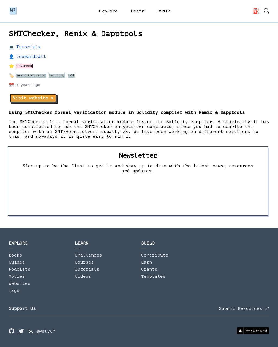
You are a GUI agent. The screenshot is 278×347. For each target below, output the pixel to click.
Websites (19, 283)
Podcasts (19, 269)
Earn (146, 262)
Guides (17, 262)
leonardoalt (31, 56)
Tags (14, 290)
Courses (84, 262)
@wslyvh (45, 331)
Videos (83, 276)
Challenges (88, 255)
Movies (17, 276)
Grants (149, 269)
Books (15, 255)
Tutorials (28, 47)
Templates (153, 276)
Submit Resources (244, 308)
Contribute (154, 255)
